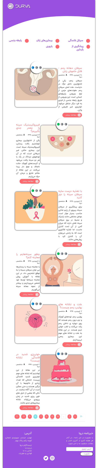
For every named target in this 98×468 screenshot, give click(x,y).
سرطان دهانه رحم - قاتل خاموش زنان (70, 69)
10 (24, 416)
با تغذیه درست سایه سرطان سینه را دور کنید (70, 194)
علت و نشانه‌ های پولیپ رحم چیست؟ (70, 305)
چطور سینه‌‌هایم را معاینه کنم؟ (28, 255)
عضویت (87, 454)
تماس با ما (27, 450)
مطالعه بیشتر (73, 115)
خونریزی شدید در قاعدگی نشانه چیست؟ (28, 358)
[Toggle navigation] (89, 4)
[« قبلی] (81, 416)
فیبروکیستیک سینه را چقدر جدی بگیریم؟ (28, 128)
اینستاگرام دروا (26, 445)
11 (17, 416)
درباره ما (28, 448)
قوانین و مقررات (25, 453)
